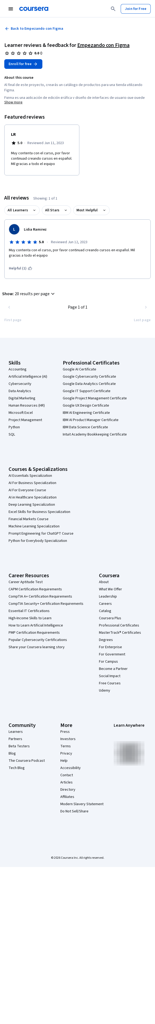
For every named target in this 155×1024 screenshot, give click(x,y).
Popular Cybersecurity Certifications (38, 640)
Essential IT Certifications (29, 611)
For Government (112, 654)
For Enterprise (110, 647)
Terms (65, 746)
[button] (29, 293)
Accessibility (70, 768)
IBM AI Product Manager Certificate (91, 420)
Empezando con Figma (103, 45)
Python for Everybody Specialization (38, 540)
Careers (105, 603)
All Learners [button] (18, 210)
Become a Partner (113, 669)
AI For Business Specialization (32, 483)
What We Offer (110, 589)
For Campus (108, 661)
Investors (68, 739)
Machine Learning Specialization (34, 526)
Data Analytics (20, 391)
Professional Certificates (119, 625)
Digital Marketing (22, 398)
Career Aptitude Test (26, 582)
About (104, 582)
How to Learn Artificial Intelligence (36, 625)
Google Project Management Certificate (95, 398)
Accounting (18, 369)
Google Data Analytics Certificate (89, 384)
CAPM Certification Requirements (35, 589)
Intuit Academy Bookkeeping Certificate (95, 434)
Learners (16, 731)
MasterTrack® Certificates (120, 632)
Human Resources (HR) (27, 405)
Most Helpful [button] (87, 210)
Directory (67, 789)
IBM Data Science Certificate (85, 427)
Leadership (108, 596)
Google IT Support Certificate (86, 391)
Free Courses (110, 683)
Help (64, 760)
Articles (66, 782)
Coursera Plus (110, 618)
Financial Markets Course (29, 519)
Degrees (106, 640)
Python (14, 427)
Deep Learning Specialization (32, 504)
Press (65, 731)
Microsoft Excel (21, 412)
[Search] (113, 8)
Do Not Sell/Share (74, 811)
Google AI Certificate (79, 369)
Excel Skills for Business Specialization (39, 512)
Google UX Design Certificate (86, 405)
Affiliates (67, 797)
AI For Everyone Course (27, 490)
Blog (12, 753)
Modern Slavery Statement (82, 804)
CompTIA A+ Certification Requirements (40, 596)
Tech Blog (17, 768)
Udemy (104, 690)
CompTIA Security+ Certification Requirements (46, 603)
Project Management (25, 420)
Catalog (105, 611)
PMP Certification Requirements (34, 632)
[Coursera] (33, 9)
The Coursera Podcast (27, 760)
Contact (66, 775)
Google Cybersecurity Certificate (89, 376)
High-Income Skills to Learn (30, 618)
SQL (12, 434)
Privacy (66, 753)
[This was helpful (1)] (20, 268)
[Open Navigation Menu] (10, 8)
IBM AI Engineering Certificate (86, 412)
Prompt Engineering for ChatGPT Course (41, 533)
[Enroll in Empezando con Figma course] (23, 64)
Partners (15, 739)
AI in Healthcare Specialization (33, 497)
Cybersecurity (20, 384)
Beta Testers (19, 746)
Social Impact (109, 676)
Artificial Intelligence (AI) (28, 376)
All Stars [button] (52, 210)
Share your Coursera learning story (37, 647)
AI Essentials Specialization (30, 475)
